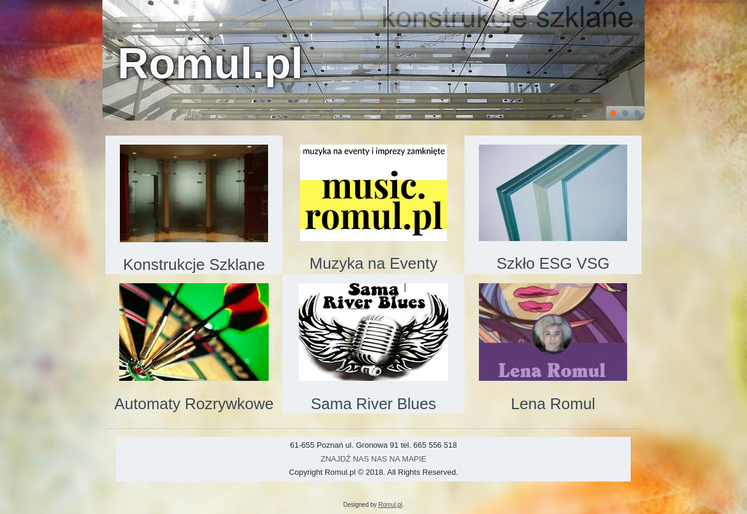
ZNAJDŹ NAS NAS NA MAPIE (373, 458)
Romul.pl (210, 63)
